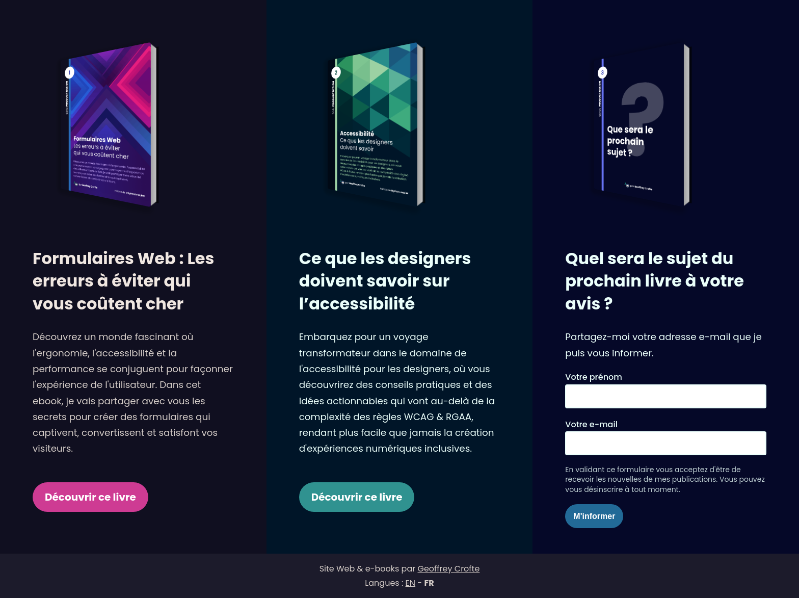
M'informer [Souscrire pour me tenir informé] (594, 516)
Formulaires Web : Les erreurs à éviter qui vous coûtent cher (123, 281)
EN (410, 583)
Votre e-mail (591, 424)
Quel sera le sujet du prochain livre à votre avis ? (654, 281)
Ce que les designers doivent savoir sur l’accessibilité (385, 281)
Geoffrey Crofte (448, 569)
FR (429, 583)
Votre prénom (593, 377)
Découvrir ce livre (90, 497)
